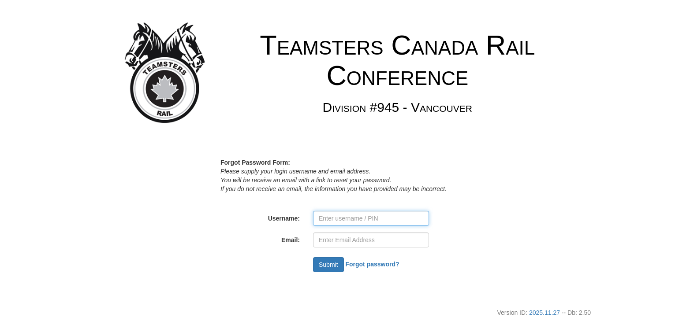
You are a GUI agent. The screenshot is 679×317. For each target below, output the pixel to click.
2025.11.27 (544, 312)
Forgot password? (372, 263)
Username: (284, 218)
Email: (290, 239)
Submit (328, 264)
